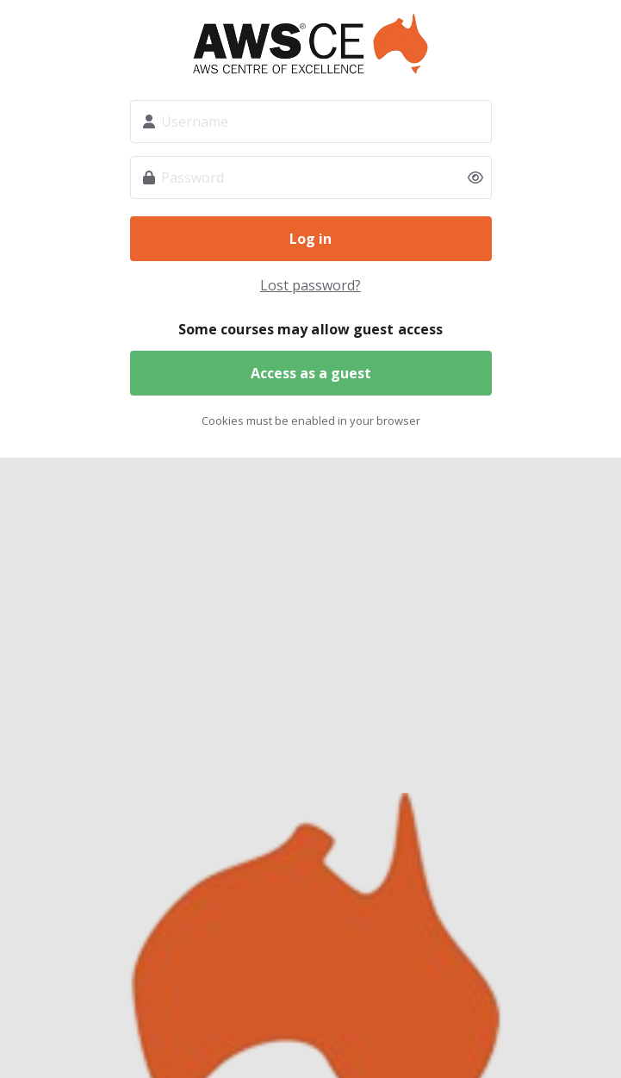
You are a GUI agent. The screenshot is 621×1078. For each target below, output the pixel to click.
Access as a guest (311, 373)
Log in (310, 238)
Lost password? (310, 285)
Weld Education (311, 44)
